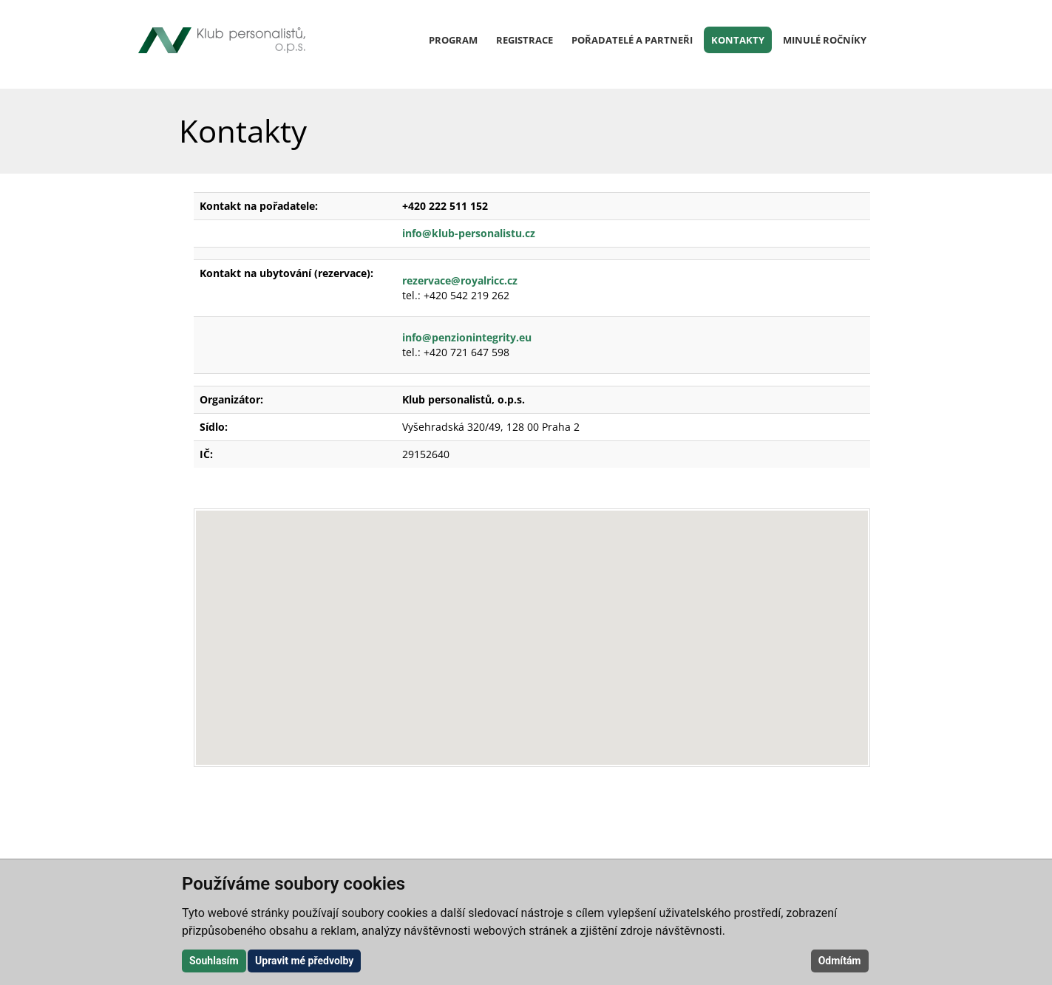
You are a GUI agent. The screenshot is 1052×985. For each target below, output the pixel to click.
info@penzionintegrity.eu (467, 337)
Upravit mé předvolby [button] (304, 961)
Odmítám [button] (839, 961)
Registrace (524, 40)
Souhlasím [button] (214, 961)
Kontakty (737, 40)
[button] (531, 624)
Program (453, 40)
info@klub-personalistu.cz (470, 233)
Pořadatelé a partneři (632, 40)
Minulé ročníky (824, 40)
